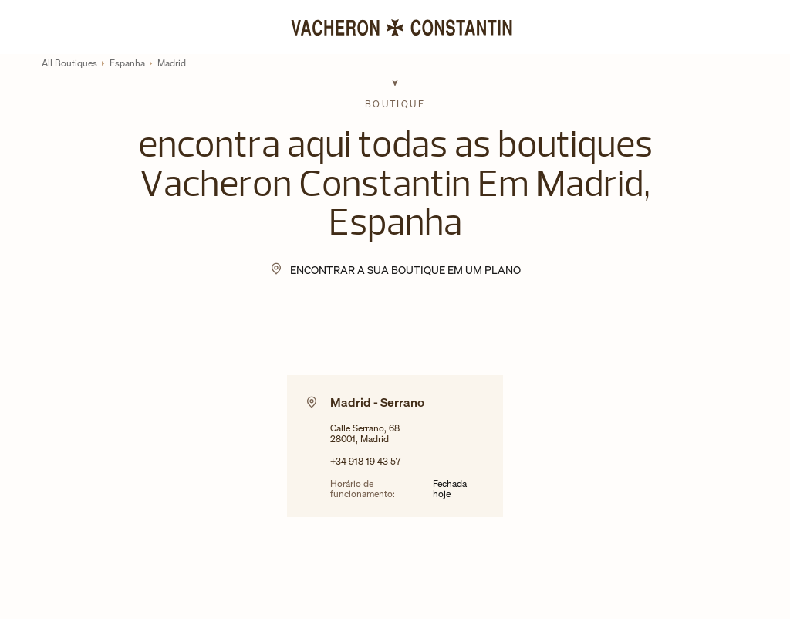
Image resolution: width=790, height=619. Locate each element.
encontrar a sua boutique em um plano (405, 269)
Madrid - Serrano (377, 402)
